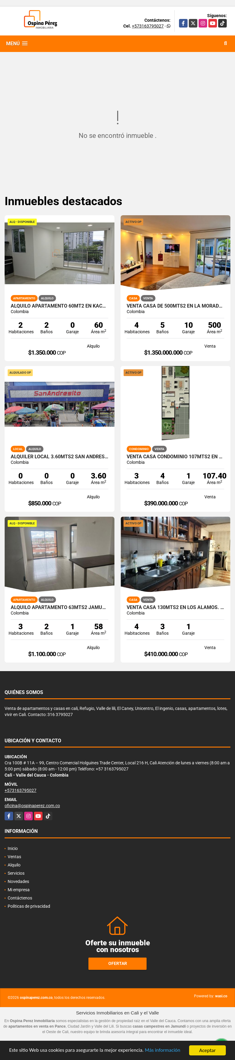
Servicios (16, 873)
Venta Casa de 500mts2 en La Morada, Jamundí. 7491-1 (175, 306)
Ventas (14, 856)
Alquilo (14, 864)
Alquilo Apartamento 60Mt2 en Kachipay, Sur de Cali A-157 (59, 306)
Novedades (18, 881)
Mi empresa (19, 889)
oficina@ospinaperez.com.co (32, 805)
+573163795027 (148, 26)
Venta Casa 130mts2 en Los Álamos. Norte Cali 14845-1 (175, 607)
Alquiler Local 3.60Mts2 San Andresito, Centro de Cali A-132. (59, 456)
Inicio (13, 848)
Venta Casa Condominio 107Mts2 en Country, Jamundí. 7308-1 (175, 456)
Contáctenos (20, 898)
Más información (163, 1051)
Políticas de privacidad (29, 906)
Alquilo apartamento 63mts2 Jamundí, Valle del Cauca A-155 (59, 607)
